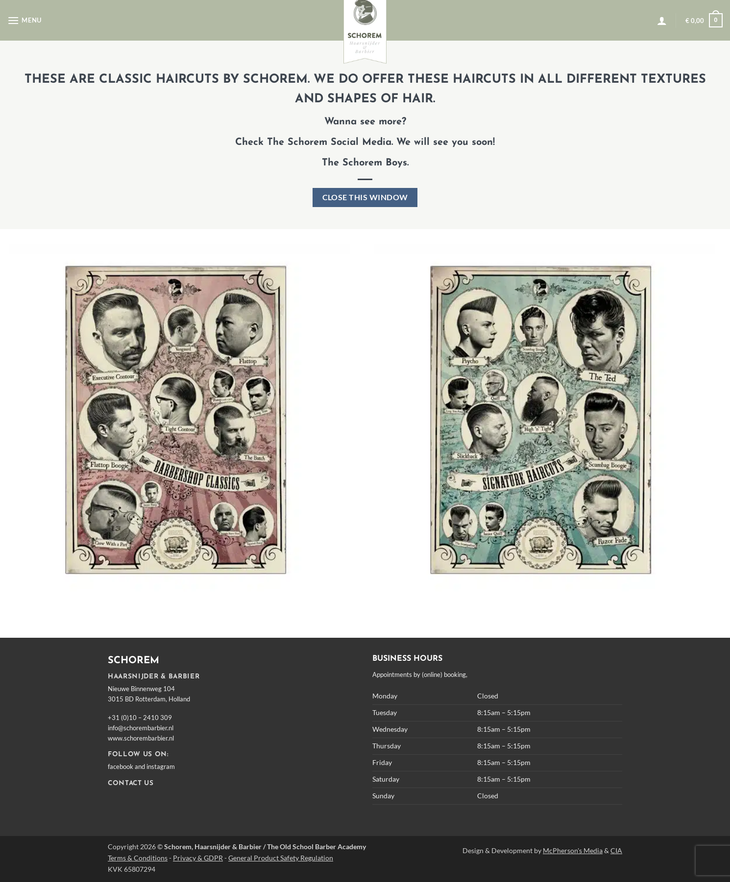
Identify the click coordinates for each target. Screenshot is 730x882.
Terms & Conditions (138, 858)
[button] (24, 20)
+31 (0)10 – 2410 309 (140, 717)
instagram (160, 766)
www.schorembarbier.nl (141, 738)
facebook (120, 766)
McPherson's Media (573, 850)
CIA (616, 850)
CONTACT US (131, 783)
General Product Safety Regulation (280, 858)
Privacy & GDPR (198, 858)
